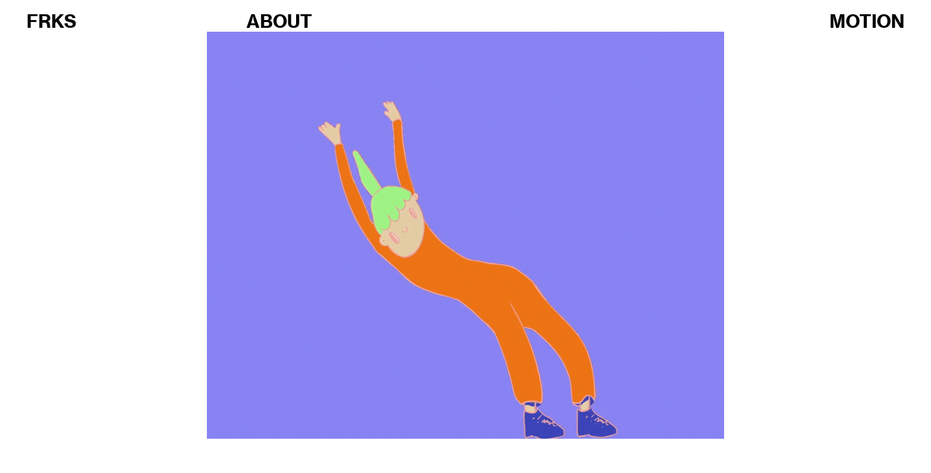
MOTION (866, 21)
